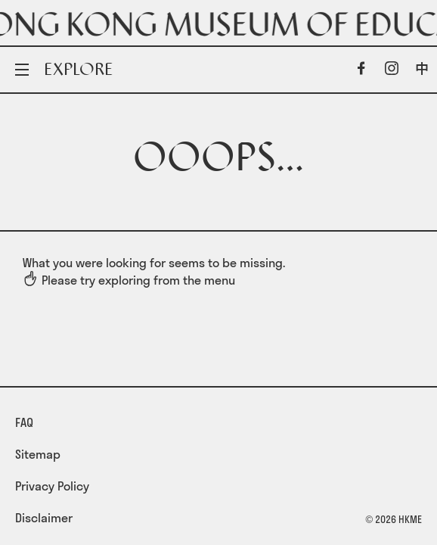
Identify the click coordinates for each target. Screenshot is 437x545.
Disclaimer (44, 517)
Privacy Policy (52, 486)
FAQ (24, 422)
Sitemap (37, 454)
